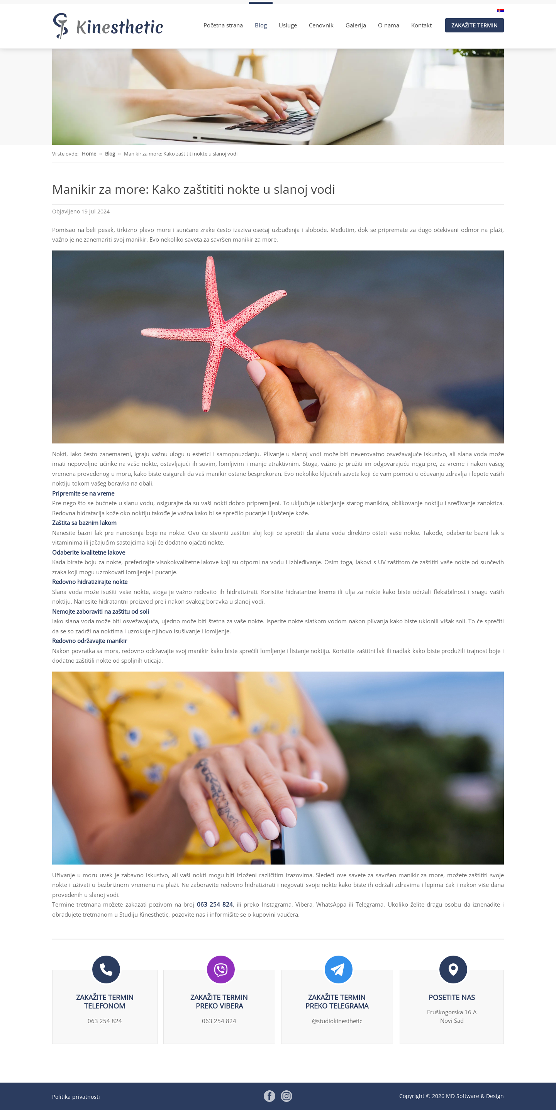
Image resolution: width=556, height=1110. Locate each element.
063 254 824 (215, 904)
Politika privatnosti (76, 1096)
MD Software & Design (475, 1096)
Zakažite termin (474, 25)
